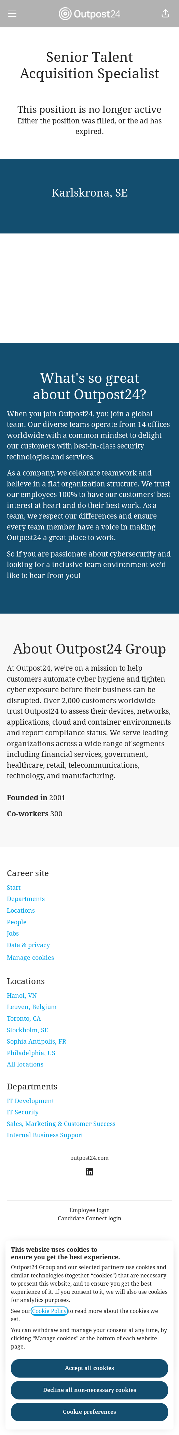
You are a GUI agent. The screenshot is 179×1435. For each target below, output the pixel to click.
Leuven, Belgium (32, 1006)
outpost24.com (89, 1158)
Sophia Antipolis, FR (36, 1041)
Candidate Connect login (89, 1218)
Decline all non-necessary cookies (89, 1390)
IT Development (30, 1100)
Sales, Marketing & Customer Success (61, 1123)
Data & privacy (28, 945)
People (17, 922)
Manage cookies (30, 957)
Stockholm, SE (27, 1030)
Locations (21, 910)
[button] (165, 13)
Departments (26, 898)
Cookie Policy (49, 1311)
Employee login (89, 1210)
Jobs (13, 933)
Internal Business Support (45, 1135)
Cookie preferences (89, 1412)
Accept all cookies (89, 1368)
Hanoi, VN (22, 995)
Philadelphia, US (31, 1053)
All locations (25, 1064)
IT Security (23, 1112)
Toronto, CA (24, 1018)
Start (13, 887)
